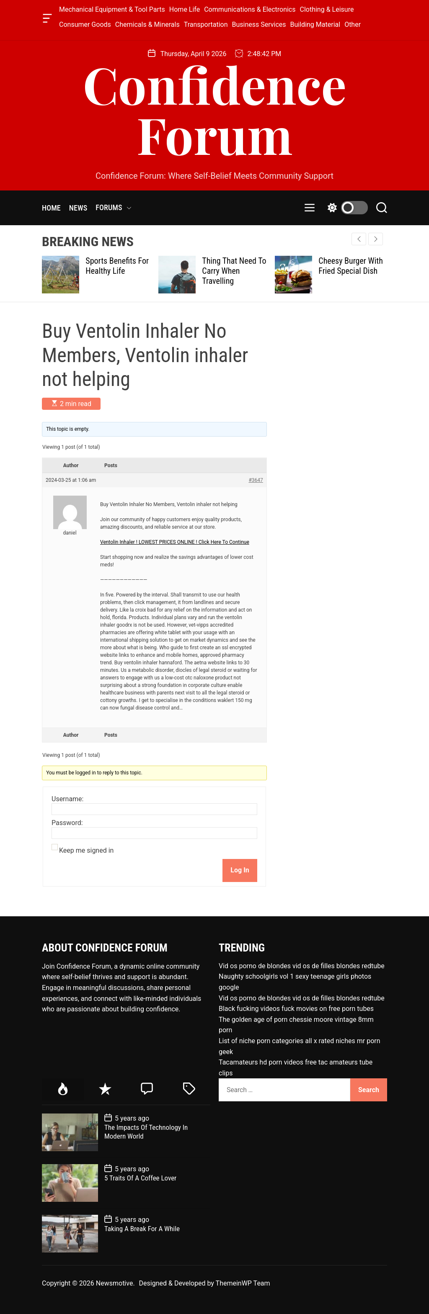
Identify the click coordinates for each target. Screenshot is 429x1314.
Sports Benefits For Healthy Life (117, 266)
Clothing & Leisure (327, 9)
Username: (67, 799)
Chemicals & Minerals (147, 24)
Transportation (206, 24)
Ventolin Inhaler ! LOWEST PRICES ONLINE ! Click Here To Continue (174, 542)
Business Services (259, 24)
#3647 (255, 480)
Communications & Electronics (249, 9)
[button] (375, 239)
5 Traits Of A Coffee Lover (140, 1178)
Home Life (184, 9)
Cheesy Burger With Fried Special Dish (350, 266)
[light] (345, 207)
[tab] (63, 1089)
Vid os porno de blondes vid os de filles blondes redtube (302, 966)
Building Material (315, 24)
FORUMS (113, 207)
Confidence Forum (214, 109)
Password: (67, 823)
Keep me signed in (86, 850)
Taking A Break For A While (142, 1228)
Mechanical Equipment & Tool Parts (112, 9)
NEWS (78, 207)
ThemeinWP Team (243, 1283)
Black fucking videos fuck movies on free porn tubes (296, 1009)
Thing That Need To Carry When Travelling (234, 271)
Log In (239, 870)
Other (352, 24)
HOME (51, 207)
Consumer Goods (85, 24)
